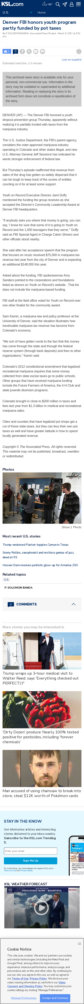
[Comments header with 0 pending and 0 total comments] (42, 604)
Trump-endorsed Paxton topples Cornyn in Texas (35, 545)
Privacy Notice (26, 870)
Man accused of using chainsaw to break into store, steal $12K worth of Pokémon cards (42, 793)
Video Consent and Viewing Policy (36, 984)
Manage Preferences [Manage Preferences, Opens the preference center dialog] (24, 998)
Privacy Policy (38, 978)
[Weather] (47, 4)
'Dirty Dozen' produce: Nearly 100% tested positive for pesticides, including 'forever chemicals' (41, 737)
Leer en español (71, 59)
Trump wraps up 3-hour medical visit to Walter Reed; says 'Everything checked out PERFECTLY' (41, 678)
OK (79, 943)
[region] (42, 971)
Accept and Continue (55, 998)
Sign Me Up (30, 861)
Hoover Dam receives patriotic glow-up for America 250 (40, 565)
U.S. (6, 579)
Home (42, 12)
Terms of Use (10, 870)
